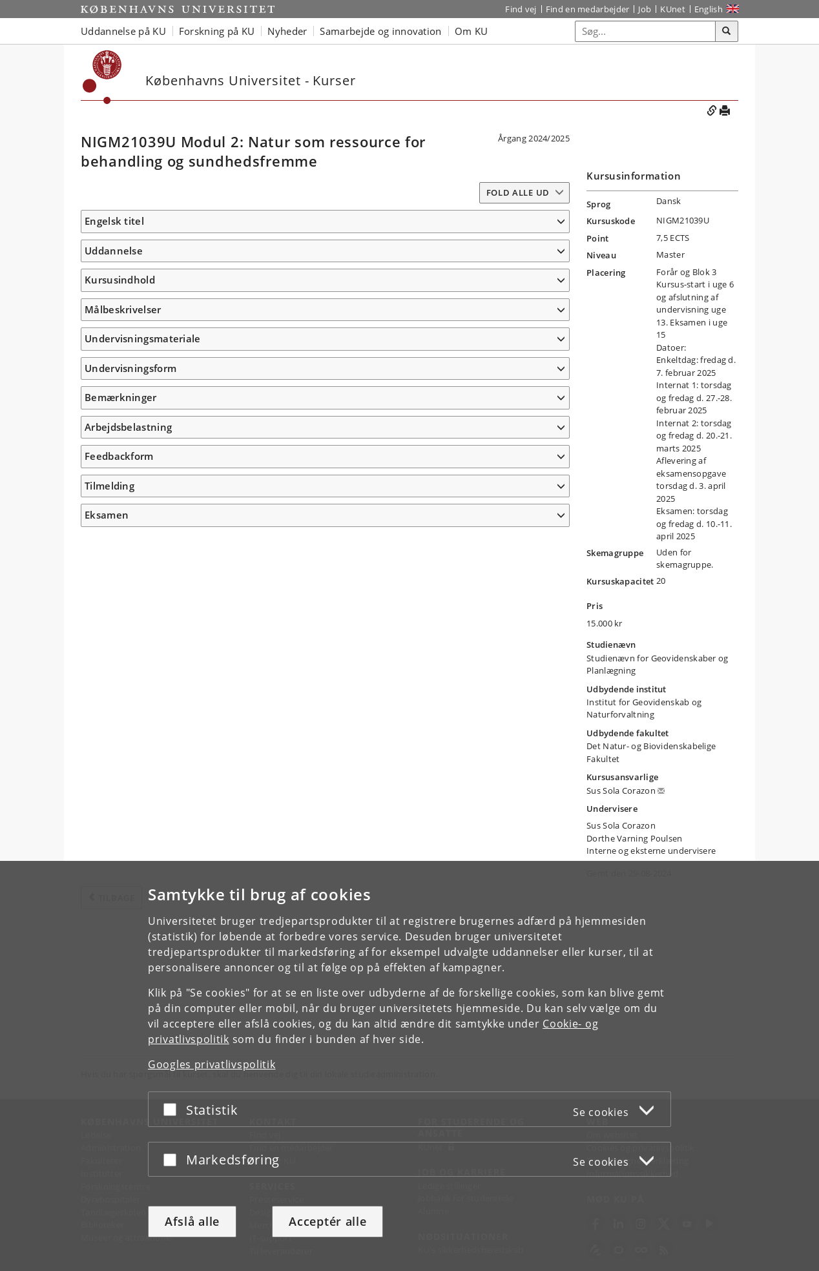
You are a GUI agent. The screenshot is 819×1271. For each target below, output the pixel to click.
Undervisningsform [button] (130, 828)
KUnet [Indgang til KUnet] (672, 9)
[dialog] (409, 1066)
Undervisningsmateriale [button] (143, 754)
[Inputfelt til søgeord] (645, 31)
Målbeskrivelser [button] (123, 479)
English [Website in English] (708, 9)
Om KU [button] (471, 31)
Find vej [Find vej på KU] (520, 9)
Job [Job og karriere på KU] (644, 9)
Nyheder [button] (287, 31)
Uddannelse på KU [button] (123, 31)
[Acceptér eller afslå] (173, 1109)
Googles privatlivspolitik (212, 1064)
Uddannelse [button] (114, 269)
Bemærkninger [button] (121, 857)
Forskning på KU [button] (217, 31)
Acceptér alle (327, 1221)
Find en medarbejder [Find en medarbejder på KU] (588, 9)
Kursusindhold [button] (120, 330)
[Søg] (726, 32)
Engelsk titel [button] (114, 220)
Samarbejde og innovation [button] (380, 31)
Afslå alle (192, 1221)
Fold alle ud (518, 192)
